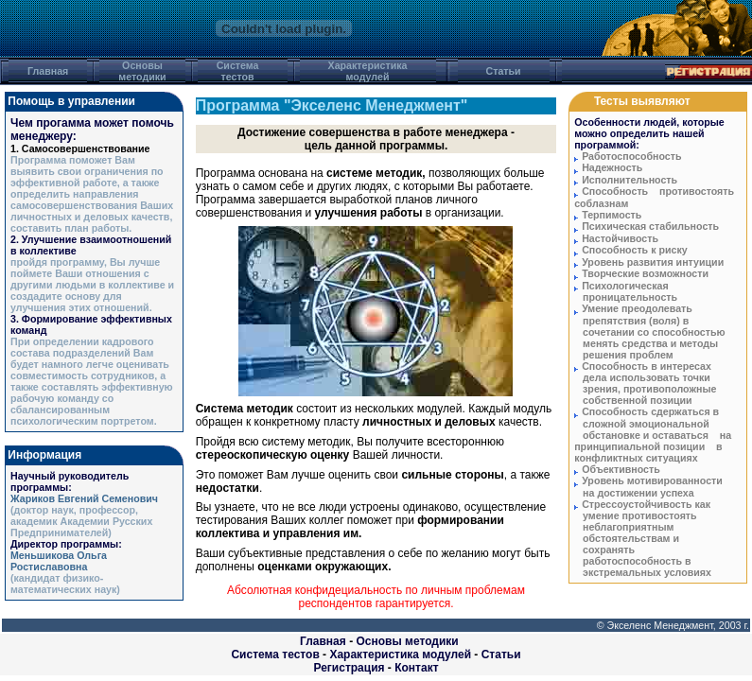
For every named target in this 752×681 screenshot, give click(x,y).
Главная (323, 641)
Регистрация (348, 667)
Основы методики (407, 641)
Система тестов (275, 654)
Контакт (416, 667)
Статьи (501, 654)
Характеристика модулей (400, 654)
